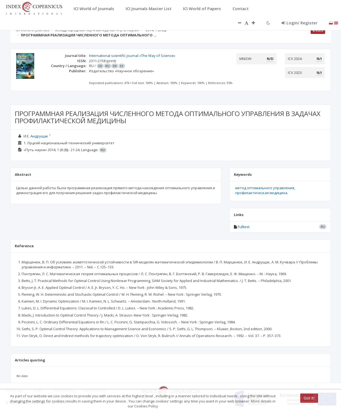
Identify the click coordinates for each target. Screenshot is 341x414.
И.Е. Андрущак (36, 136)
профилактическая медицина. (261, 192)
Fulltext (244, 226)
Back (317, 30)
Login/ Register (299, 22)
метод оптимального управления (264, 187)
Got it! (309, 398)
